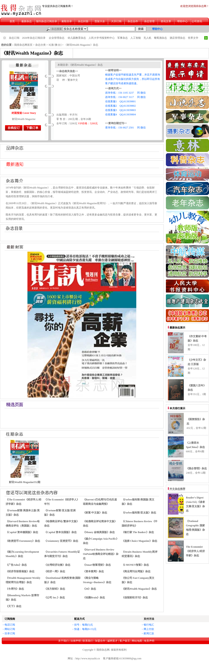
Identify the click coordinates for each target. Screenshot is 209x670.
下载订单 (32, 128)
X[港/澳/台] (55, 44)
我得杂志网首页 (23, 44)
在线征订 (14, 128)
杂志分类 (40, 44)
